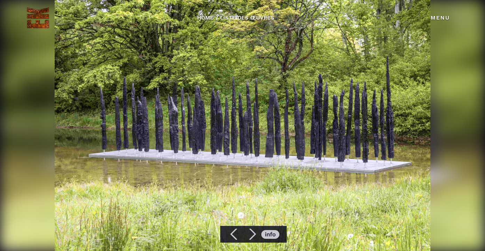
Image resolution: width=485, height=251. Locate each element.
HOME (205, 17)
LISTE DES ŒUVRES (247, 17)
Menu (440, 17)
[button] (234, 234)
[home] (38, 17)
